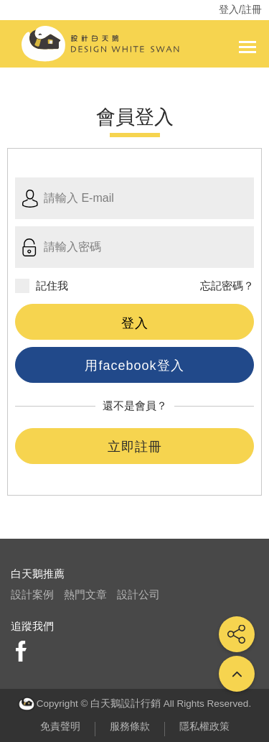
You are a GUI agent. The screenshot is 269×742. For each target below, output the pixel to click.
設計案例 (32, 594)
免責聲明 (60, 726)
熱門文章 (85, 594)
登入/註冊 (240, 9)
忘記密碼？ (227, 285)
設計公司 (138, 594)
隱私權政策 (204, 726)
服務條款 (130, 726)
